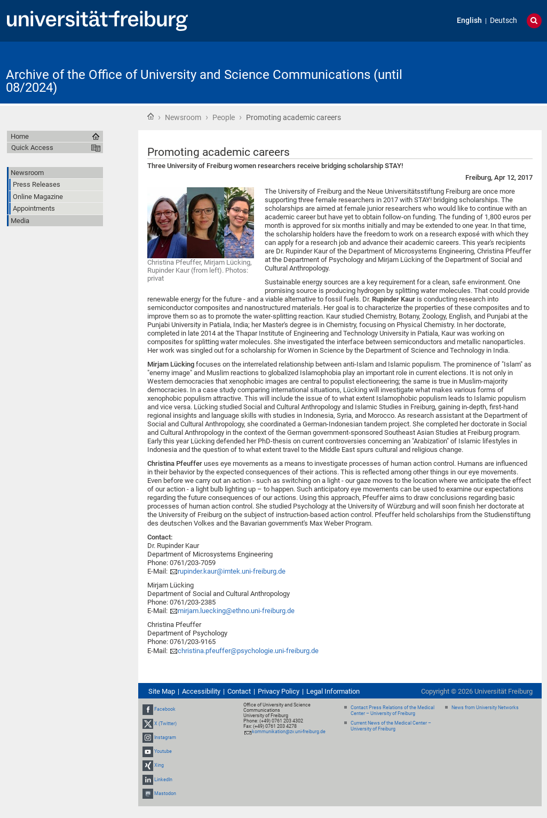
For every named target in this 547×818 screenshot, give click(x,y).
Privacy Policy (278, 691)
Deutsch (503, 20)
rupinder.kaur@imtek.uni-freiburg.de (232, 571)
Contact (239, 691)
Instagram (165, 737)
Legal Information (333, 691)
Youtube (163, 751)
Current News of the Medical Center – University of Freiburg (391, 726)
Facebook (165, 709)
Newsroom (183, 117)
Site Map (161, 691)
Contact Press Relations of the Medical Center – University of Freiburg (392, 710)
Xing (159, 765)
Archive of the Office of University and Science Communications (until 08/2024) (204, 81)
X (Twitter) (165, 723)
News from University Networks (485, 707)
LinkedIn (163, 779)
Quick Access (32, 148)
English (469, 20)
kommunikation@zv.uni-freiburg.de (289, 731)
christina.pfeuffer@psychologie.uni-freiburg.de (248, 651)
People (223, 117)
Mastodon (165, 793)
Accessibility (201, 691)
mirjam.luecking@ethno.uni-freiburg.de (236, 611)
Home (150, 116)
